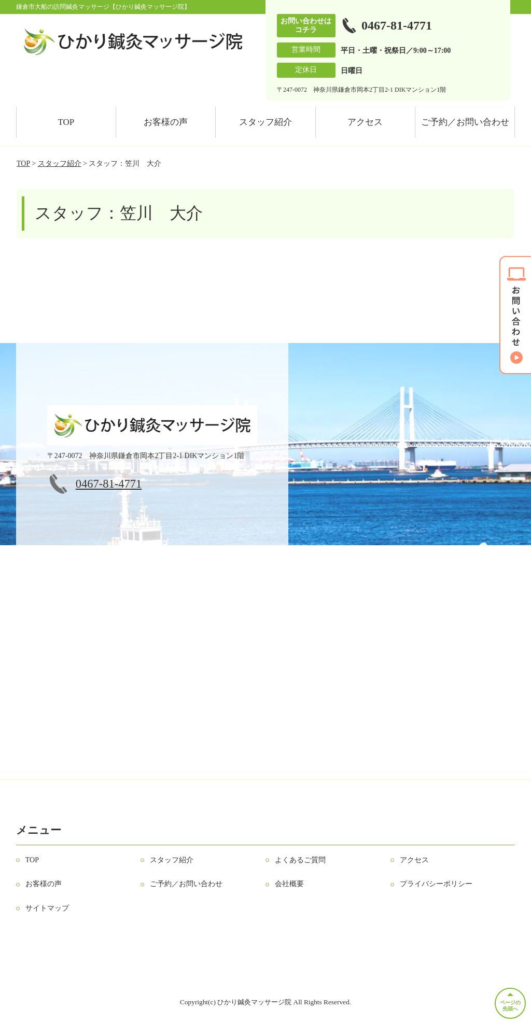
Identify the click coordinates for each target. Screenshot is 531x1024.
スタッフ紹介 (265, 122)
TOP (66, 122)
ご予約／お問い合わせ (465, 122)
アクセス (365, 122)
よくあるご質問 (300, 860)
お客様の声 (166, 122)
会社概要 (289, 884)
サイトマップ (47, 908)
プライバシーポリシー (436, 884)
